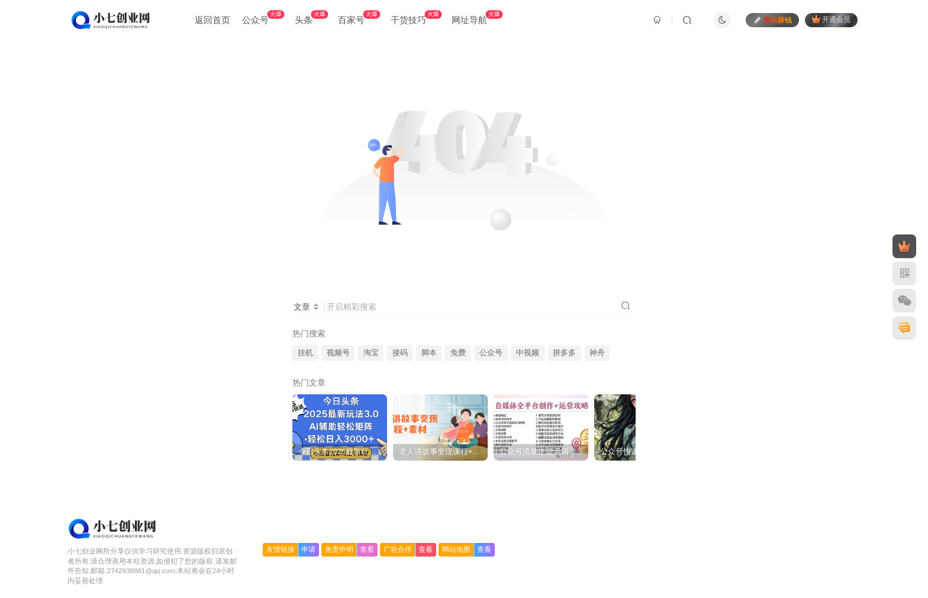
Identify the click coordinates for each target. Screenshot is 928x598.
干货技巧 (416, 17)
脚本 (429, 353)
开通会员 (831, 19)
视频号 (338, 353)
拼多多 (564, 353)
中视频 (527, 353)
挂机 (305, 353)
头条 (311, 17)
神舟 (597, 353)
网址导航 (477, 17)
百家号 (359, 17)
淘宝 (371, 353)
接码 (400, 353)
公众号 (263, 17)
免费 (458, 353)
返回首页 (212, 20)
